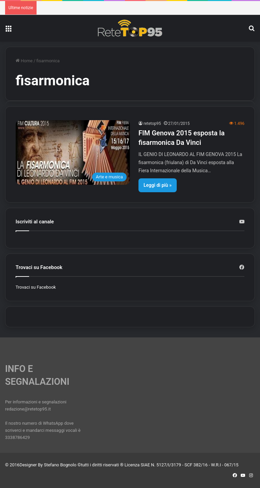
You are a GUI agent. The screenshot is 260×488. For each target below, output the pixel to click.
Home (24, 60)
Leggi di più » (158, 185)
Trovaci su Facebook (36, 287)
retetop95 (152, 123)
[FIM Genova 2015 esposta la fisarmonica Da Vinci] (73, 152)
